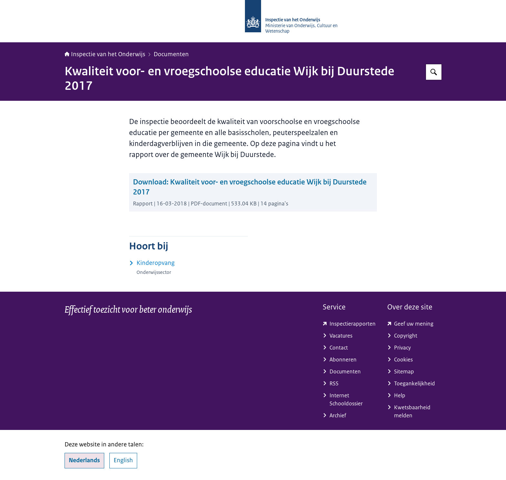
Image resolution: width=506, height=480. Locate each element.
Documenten (171, 54)
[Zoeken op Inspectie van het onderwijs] (433, 72)
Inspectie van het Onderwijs (105, 54)
